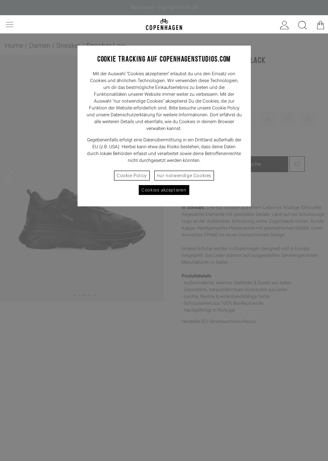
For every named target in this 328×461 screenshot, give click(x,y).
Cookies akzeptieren (163, 190)
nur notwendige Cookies (184, 175)
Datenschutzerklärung (133, 114)
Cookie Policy (132, 175)
